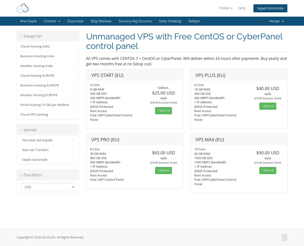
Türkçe (226, 8)
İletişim (194, 21)
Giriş (241, 8)
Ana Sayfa (28, 21)
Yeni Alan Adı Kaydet (47, 140)
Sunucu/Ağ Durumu (135, 21)
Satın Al (163, 111)
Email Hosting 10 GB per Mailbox (44, 105)
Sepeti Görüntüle (270, 8)
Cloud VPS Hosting (34, 114)
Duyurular (75, 21)
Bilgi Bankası (101, 21)
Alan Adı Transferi (47, 150)
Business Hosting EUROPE (39, 85)
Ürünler (52, 21)
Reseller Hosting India (36, 66)
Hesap (276, 21)
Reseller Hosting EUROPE (39, 95)
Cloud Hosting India (35, 46)
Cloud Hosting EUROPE (37, 75)
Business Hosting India (37, 56)
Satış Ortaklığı (170, 21)
